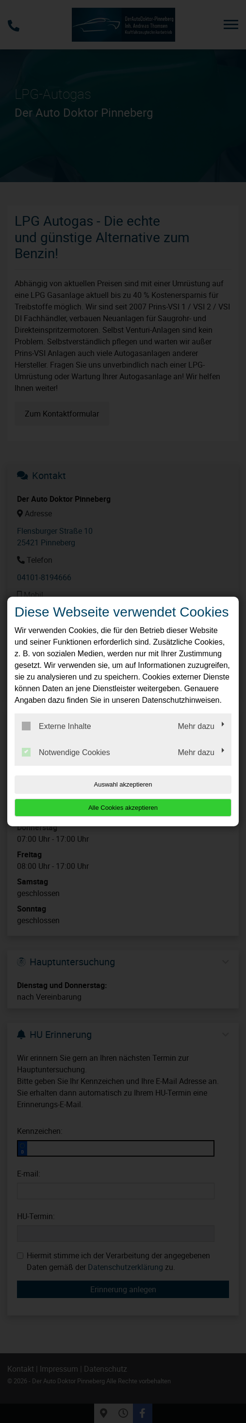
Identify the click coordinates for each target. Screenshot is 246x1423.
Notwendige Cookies (66, 752)
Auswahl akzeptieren (123, 784)
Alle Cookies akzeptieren (123, 807)
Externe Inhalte (56, 726)
